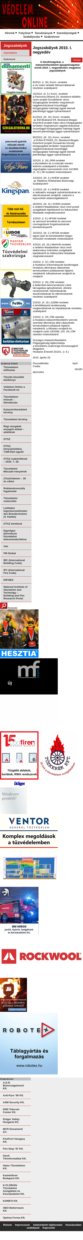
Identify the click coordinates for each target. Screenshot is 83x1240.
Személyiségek (67, 33)
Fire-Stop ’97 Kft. (13, 1148)
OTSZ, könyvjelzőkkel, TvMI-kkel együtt (13, 449)
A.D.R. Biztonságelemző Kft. (13, 1085)
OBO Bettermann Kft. (13, 1209)
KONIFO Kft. (10, 1200)
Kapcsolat (49, 1227)
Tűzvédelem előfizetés (10, 369)
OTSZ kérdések (12, 523)
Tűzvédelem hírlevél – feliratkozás (10, 399)
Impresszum (22, 1224)
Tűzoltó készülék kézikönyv (13, 378)
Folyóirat (25, 33)
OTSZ (6, 439)
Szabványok (9, 59)
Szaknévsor (52, 36)
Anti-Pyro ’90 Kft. (13, 1095)
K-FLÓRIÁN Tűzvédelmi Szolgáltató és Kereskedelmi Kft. (14, 1189)
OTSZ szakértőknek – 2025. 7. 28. (15, 460)
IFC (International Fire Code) (14, 571)
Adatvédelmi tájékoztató (47, 1224)
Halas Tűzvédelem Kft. (14, 1167)
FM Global (9, 553)
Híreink (10, 33)
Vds (5, 546)
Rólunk (7, 1224)
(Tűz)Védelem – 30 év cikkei (14, 480)
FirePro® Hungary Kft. (14, 1140)
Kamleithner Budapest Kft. (11, 1177)
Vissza (76, 60)
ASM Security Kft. (13, 1102)
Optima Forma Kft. (14, 1217)
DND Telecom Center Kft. (11, 1111)
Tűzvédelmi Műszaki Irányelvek (15, 470)
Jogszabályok (10, 53)
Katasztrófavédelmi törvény (15, 411)
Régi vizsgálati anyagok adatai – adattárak (13, 429)
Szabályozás (31, 36)
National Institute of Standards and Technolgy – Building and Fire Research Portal (15, 592)
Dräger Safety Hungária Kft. (11, 1120)
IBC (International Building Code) (14, 562)
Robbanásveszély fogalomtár (14, 490)
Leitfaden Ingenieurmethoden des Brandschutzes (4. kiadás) (15, 512)
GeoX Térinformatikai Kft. (14, 1157)
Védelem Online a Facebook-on (14, 388)
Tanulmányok (43, 33)
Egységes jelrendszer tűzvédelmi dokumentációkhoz (15, 535)
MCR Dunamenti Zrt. (13, 1130)
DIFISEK (8, 579)
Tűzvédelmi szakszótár (10, 500)
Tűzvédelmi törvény (15, 419)
